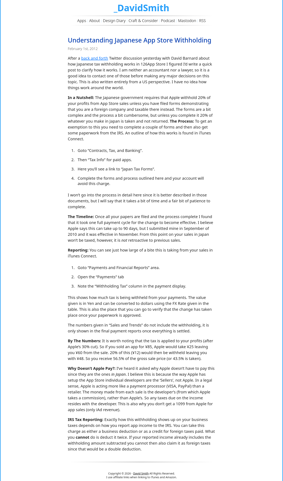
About (94, 20)
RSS (202, 20)
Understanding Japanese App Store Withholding (139, 40)
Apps (81, 20)
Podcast (168, 20)
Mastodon (187, 20)
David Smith (141, 473)
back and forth (94, 58)
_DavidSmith (141, 8)
